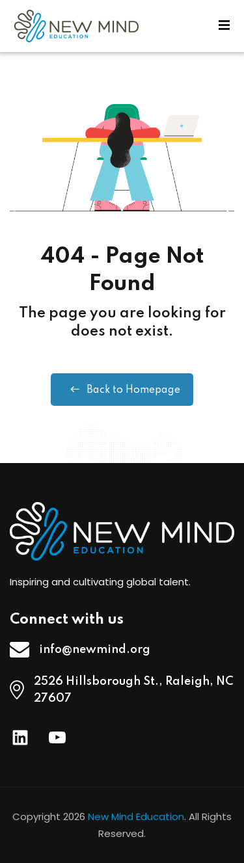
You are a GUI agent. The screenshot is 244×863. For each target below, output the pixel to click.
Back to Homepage (122, 389)
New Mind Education (136, 816)
